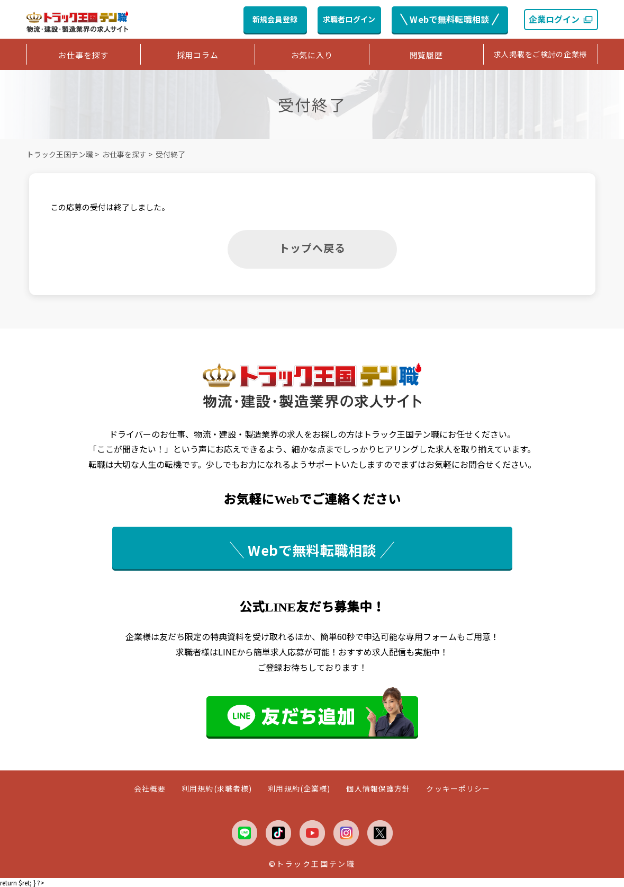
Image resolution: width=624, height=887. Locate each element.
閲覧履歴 (426, 54)
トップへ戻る (312, 247)
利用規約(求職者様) (217, 789)
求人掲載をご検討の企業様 (540, 54)
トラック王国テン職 (59, 154)
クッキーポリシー (458, 789)
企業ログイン (561, 19)
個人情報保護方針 (378, 789)
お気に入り (312, 54)
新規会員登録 (275, 19)
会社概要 (150, 789)
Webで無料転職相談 (449, 19)
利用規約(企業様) (299, 789)
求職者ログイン (349, 19)
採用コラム (198, 54)
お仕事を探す (83, 54)
